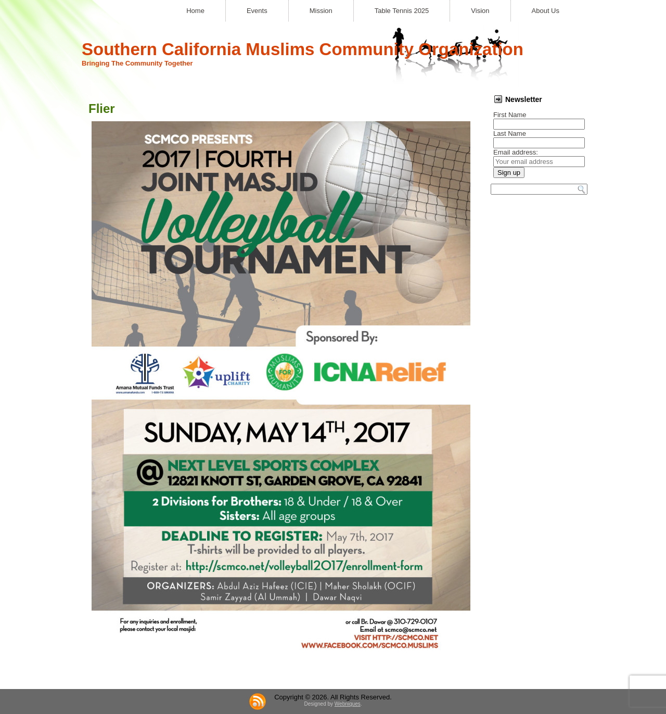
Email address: (515, 152)
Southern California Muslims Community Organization (302, 49)
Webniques (348, 704)
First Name (510, 115)
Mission (321, 11)
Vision (480, 11)
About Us (545, 11)
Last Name (509, 133)
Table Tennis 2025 (402, 11)
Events (257, 11)
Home (195, 11)
